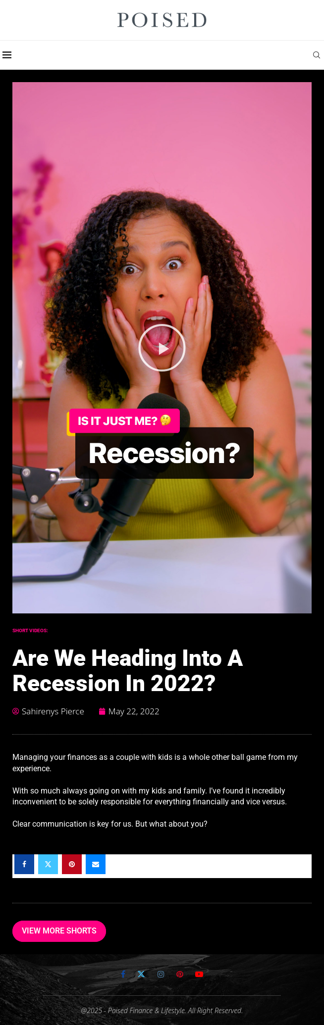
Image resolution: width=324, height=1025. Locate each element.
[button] (162, 348)
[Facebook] (123, 974)
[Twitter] (141, 974)
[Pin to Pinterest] (72, 864)
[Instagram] (161, 974)
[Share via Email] (96, 864)
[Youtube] (199, 974)
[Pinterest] (179, 974)
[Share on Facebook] (24, 864)
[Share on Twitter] (48, 864)
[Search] (319, 55)
